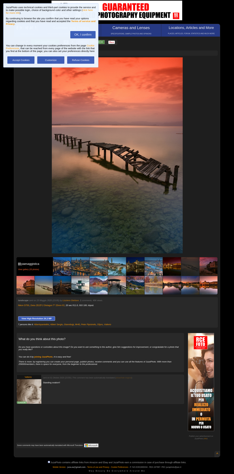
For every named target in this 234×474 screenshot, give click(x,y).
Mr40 (77, 324)
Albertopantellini (41, 324)
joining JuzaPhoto (43, 357)
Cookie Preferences (119, 467)
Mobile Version (59, 467)
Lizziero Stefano (71, 300)
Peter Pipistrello (88, 324)
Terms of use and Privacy (98, 467)
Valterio (107, 324)
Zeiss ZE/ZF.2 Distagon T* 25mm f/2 (47, 305)
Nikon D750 (23, 305)
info (205, 439)
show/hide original (124, 378)
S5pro (100, 324)
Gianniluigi (69, 324)
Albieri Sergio (56, 324)
